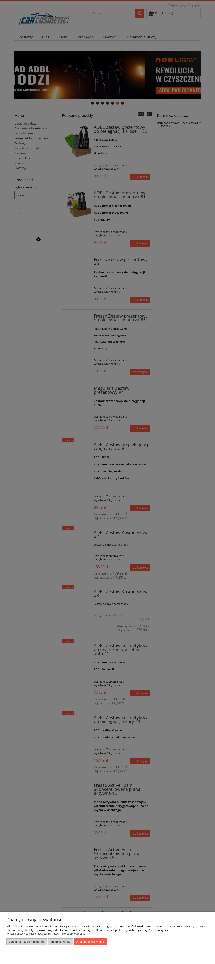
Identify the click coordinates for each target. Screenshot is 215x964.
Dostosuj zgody (60, 941)
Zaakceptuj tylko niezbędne (27, 941)
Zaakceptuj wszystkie (90, 941)
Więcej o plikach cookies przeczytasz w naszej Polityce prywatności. (45, 933)
